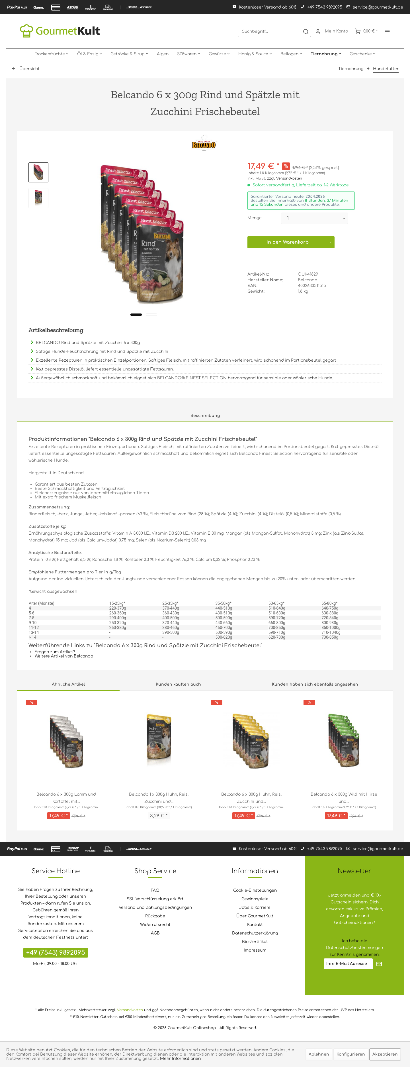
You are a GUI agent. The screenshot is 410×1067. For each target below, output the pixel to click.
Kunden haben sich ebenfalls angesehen (315, 684)
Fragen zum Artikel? (51, 652)
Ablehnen (319, 1054)
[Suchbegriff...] (274, 31)
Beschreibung (205, 416)
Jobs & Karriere (254, 907)
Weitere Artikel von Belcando (60, 656)
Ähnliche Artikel (68, 684)
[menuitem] (274, 31)
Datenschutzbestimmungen (354, 948)
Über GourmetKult (254, 916)
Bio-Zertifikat (255, 942)
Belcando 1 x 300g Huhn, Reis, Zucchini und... (158, 798)
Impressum (255, 950)
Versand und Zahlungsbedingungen (155, 907)
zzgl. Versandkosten (284, 178)
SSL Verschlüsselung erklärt (155, 899)
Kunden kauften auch (178, 684)
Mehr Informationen (180, 1058)
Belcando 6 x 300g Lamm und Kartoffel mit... (66, 798)
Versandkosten (130, 1010)
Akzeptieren (385, 1054)
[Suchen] (305, 31)
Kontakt (255, 925)
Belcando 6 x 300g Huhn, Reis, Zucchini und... (251, 798)
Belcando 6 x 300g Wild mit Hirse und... (344, 798)
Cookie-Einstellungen (255, 890)
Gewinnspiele (254, 899)
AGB (155, 933)
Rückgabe (155, 916)
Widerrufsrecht (155, 925)
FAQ (155, 890)
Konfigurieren (351, 1054)
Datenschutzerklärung (255, 933)
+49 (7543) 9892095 (55, 952)
